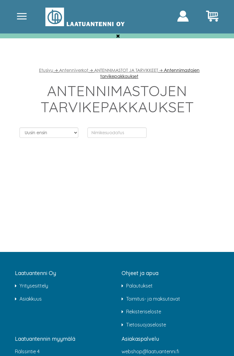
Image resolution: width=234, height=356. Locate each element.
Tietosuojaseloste (146, 325)
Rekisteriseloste (143, 312)
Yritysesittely (34, 286)
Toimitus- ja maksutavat (153, 299)
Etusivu (46, 70)
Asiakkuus (31, 299)
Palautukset (139, 286)
